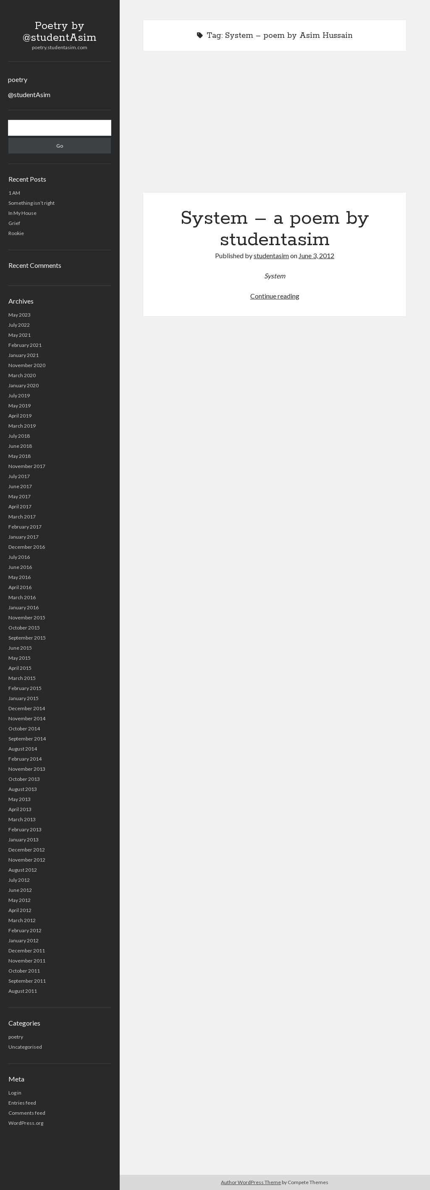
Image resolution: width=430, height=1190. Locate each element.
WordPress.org (25, 1123)
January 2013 (23, 839)
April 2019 (19, 416)
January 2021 (23, 355)
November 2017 (26, 466)
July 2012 (19, 880)
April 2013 (19, 809)
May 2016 (19, 577)
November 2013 (26, 769)
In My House (22, 213)
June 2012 (20, 890)
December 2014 (26, 708)
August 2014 (22, 749)
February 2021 (25, 345)
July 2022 (19, 325)
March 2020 (22, 375)
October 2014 (24, 728)
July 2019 (19, 395)
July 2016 (19, 557)
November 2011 (26, 960)
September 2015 (27, 638)
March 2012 (22, 920)
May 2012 (19, 900)
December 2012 (26, 849)
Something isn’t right (31, 203)
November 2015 (26, 617)
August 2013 (22, 789)
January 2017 (23, 537)
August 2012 (22, 870)
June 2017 (20, 486)
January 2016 (23, 607)
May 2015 (19, 658)
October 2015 (24, 627)
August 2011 (22, 991)
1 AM (14, 193)
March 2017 (22, 516)
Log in (14, 1093)
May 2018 (19, 456)
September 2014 (27, 738)
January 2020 (23, 385)
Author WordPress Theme (251, 1182)
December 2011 (26, 950)
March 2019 (22, 426)
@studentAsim (29, 94)
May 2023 (19, 315)
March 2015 (22, 678)
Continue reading (274, 296)
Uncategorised (25, 1047)
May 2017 (19, 496)
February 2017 (25, 527)
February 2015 (25, 688)
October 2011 (24, 971)
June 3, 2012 (316, 255)
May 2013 (19, 799)
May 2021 (19, 335)
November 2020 (26, 365)
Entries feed (22, 1103)
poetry (17, 79)
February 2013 (25, 829)
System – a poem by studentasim (274, 127)
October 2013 (24, 779)
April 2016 (19, 587)
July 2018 (19, 436)
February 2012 (25, 930)
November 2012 (26, 860)
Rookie (16, 233)
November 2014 (26, 718)
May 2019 (19, 405)
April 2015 (19, 668)
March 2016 (22, 597)
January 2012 (23, 940)
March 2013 (22, 819)
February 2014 (25, 759)
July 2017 (19, 476)
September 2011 (27, 981)
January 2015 (23, 698)
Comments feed (26, 1113)
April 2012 (19, 910)
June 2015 (20, 648)
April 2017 (19, 506)
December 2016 (26, 547)
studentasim (271, 255)
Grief (14, 223)
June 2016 (20, 567)
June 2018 (20, 446)
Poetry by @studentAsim (60, 32)
